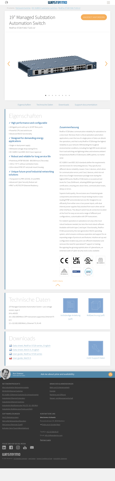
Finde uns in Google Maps (51, 435)
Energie (52, 401)
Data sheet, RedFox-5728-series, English (34, 354)
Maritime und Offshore (58, 405)
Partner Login (45, 450)
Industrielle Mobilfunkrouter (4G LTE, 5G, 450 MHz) (20, 415)
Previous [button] (8, 63)
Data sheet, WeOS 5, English (28, 359)
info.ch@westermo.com (53, 445)
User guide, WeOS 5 (24, 367)
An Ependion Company (20, 469)
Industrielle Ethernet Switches (13, 412)
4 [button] (56, 95)
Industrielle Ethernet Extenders (13, 408)
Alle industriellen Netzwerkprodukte (15, 397)
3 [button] (52, 95)
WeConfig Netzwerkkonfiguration (14, 431)
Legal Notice (31, 469)
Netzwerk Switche (23, 8)
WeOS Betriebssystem (10, 427)
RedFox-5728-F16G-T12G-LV (69, 8)
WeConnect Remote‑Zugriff (12, 435)
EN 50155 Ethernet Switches (12, 401)
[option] (57, 64)
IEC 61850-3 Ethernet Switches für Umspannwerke (20, 405)
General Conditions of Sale (44, 469)
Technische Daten (44, 104)
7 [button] (66, 95)
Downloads (64, 104)
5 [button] (59, 95)
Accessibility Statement (60, 469)
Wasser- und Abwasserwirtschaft (61, 408)
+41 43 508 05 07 (52, 442)
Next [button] (106, 63)
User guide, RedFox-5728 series (30, 363)
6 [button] (62, 95)
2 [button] (49, 95)
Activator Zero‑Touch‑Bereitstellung (15, 438)
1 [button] (46, 95)
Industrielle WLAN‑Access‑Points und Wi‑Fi (17, 419)
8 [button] (69, 95)
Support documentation (87, 104)
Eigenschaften (23, 104)
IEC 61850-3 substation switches (44, 8)
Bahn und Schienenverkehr (60, 397)
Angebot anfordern (94, 17)
